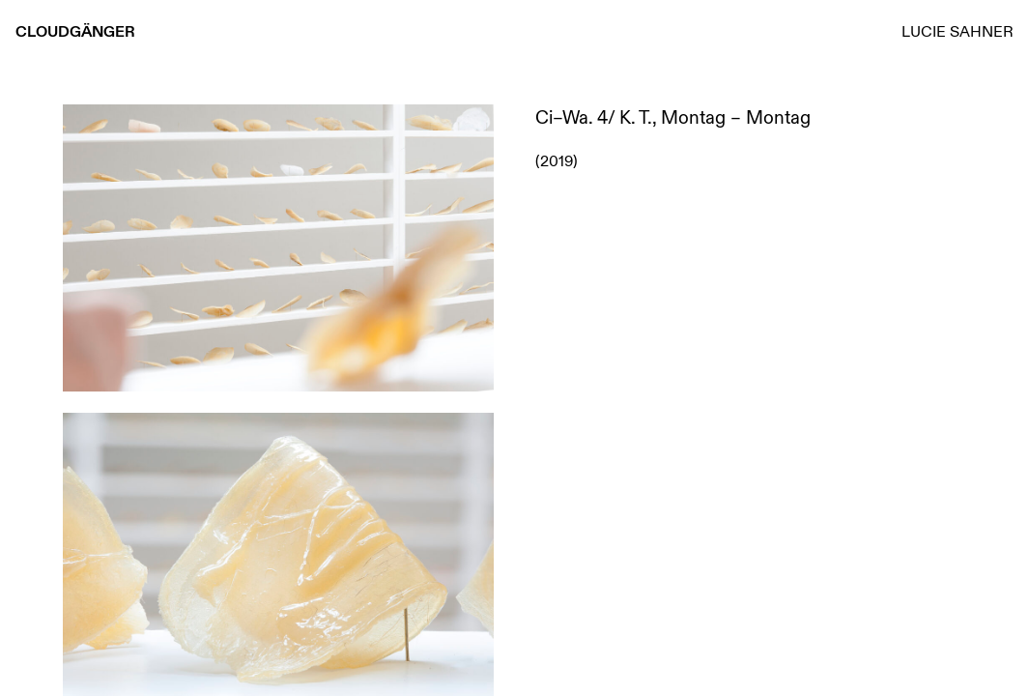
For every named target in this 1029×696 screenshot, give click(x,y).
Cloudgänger (75, 31)
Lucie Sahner (957, 31)
